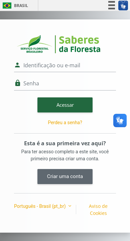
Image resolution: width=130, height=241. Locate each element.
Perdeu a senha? (65, 122)
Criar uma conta (65, 176)
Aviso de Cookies (98, 209)
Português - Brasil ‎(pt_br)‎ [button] (40, 206)
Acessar (65, 104)
